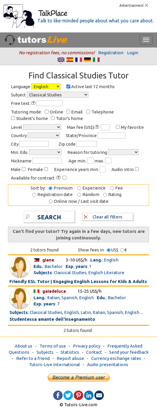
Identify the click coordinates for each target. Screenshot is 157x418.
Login (132, 52)
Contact (94, 352)
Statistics (70, 352)
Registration (110, 52)
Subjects (45, 352)
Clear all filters (103, 216)
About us (23, 345)
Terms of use (52, 345)
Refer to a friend (33, 358)
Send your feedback (128, 352)
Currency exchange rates (116, 358)
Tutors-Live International (54, 364)
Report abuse (70, 358)
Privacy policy (86, 345)
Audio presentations (107, 364)
